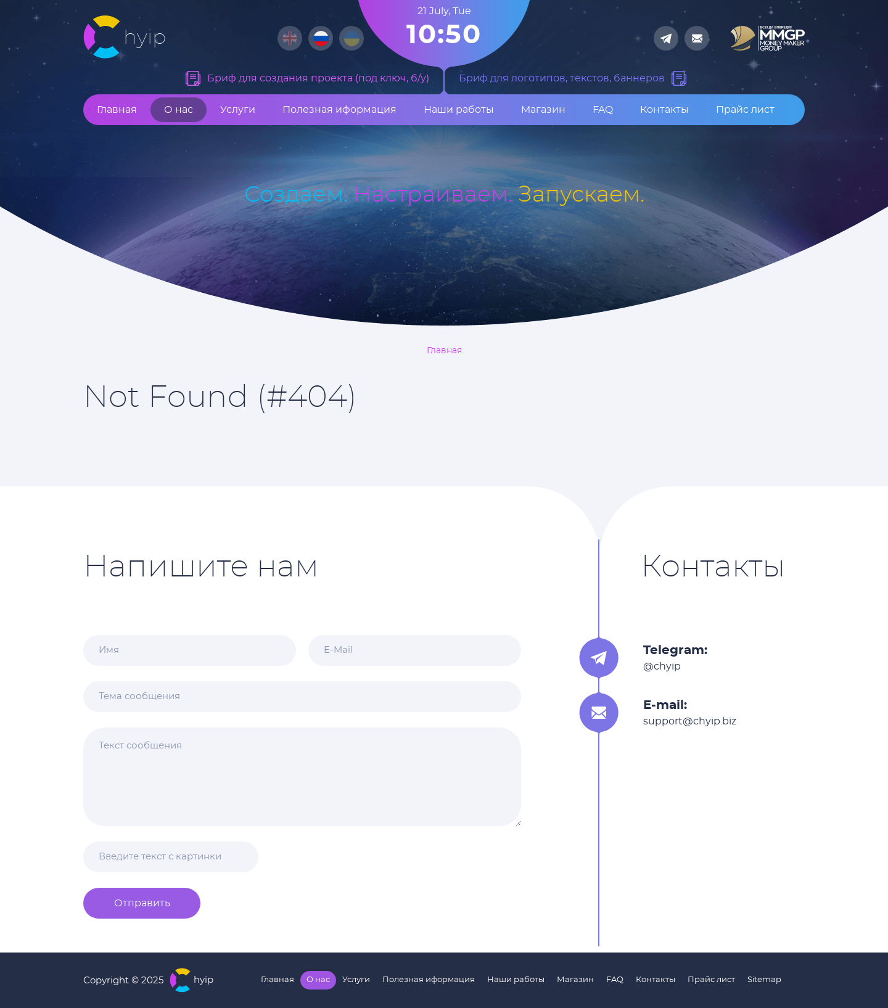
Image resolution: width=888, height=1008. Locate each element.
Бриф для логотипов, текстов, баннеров (562, 78)
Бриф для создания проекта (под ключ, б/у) (318, 78)
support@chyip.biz (689, 721)
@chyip (662, 666)
